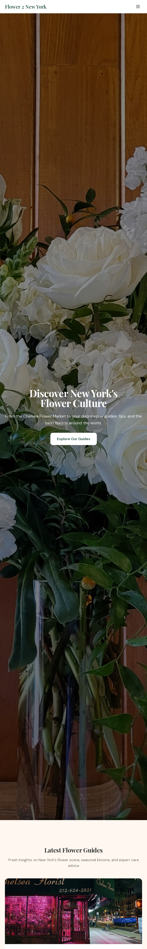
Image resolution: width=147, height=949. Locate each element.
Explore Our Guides (73, 438)
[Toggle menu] (138, 6)
